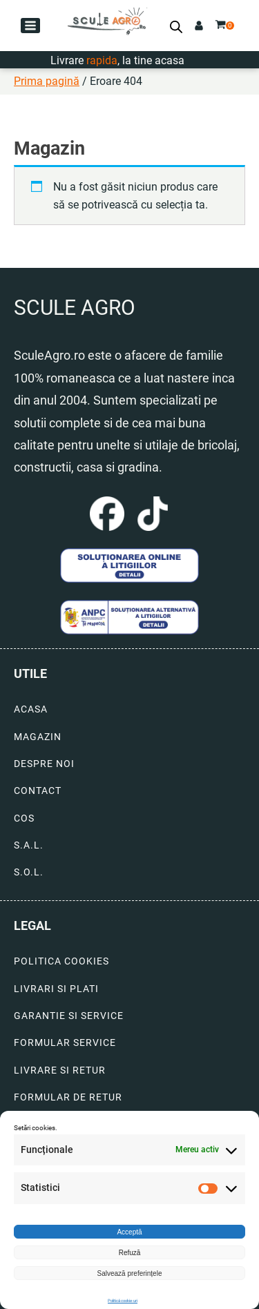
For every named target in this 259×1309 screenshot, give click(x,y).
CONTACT (37, 791)
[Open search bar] (176, 27)
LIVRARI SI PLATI (56, 989)
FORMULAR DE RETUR (68, 1097)
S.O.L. (29, 872)
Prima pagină (46, 81)
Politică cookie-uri (122, 1300)
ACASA (31, 709)
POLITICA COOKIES (61, 961)
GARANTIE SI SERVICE (69, 1016)
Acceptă (129, 1232)
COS (24, 818)
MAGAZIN (37, 737)
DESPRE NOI (44, 764)
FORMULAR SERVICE (65, 1043)
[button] (30, 25)
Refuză (130, 1253)
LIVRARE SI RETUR (60, 1070)
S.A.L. (29, 845)
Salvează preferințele (129, 1273)
